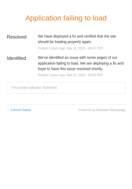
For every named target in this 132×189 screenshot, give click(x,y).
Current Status (19, 110)
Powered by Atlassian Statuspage (101, 110)
